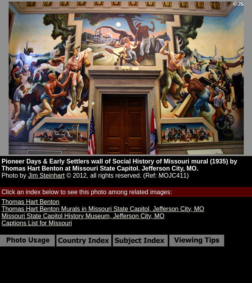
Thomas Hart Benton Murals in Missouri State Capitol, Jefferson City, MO (103, 209)
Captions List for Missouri (37, 223)
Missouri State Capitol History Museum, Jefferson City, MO (83, 216)
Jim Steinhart (46, 175)
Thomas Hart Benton (31, 201)
